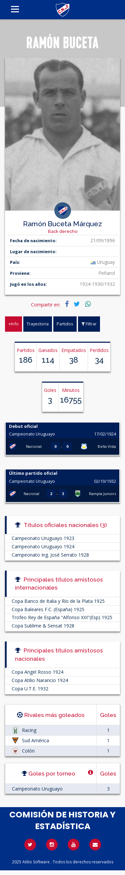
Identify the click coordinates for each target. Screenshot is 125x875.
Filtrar (89, 324)
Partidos (65, 324)
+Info (13, 324)
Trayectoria (38, 324)
